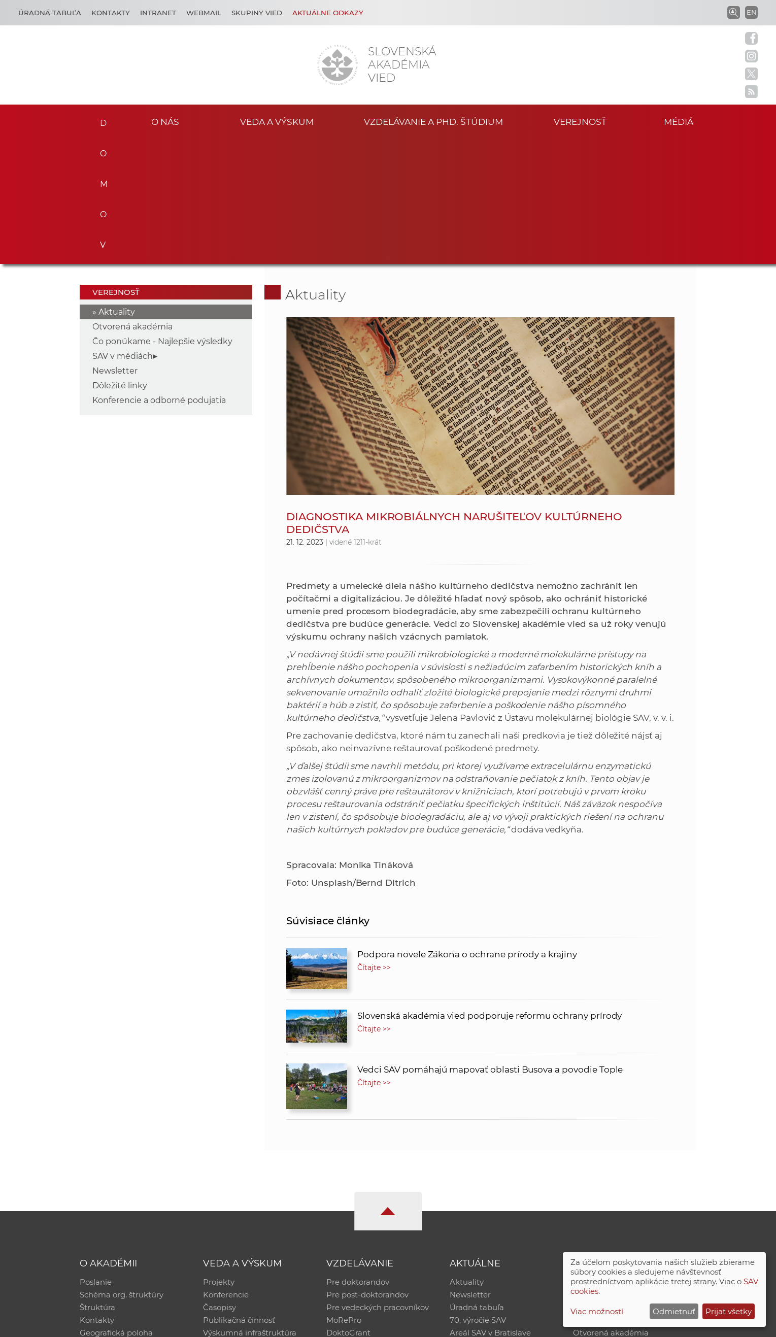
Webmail (203, 13)
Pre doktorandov (357, 1156)
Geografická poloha (116, 1209)
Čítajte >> (374, 841)
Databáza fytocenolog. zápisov (630, 1183)
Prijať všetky (728, 1311)
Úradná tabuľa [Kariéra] (49, 13)
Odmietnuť (674, 1311)
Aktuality (116, 186)
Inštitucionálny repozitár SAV (627, 1156)
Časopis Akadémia (608, 1196)
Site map (538, 1324)
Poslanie (96, 1156)
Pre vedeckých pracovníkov (377, 1183)
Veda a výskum (277, 121)
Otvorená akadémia (132, 201)
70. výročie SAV (478, 1196)
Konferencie (226, 1170)
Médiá (681, 121)
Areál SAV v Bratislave (490, 1209)
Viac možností (596, 1311)
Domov (100, 120)
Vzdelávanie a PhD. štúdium (433, 121)
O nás (165, 121)
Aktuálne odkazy (327, 13)
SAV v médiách (122, 230)
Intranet (158, 13)
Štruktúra (97, 1183)
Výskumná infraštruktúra (249, 1209)
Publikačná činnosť (239, 1196)
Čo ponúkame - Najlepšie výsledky (162, 215)
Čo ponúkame (476, 1222)
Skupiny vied (256, 13)
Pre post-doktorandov (367, 1170)
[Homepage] (337, 65)
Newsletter (115, 245)
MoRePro (343, 1196)
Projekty (218, 1156)
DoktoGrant (348, 1209)
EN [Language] (752, 12)
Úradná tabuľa (477, 1183)
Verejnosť (580, 121)
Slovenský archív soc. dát (619, 1170)
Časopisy (219, 1183)
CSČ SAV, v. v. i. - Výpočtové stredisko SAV (231, 1324)
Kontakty (110, 13)
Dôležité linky (119, 259)
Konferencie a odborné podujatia (159, 274)
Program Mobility (359, 1222)
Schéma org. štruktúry (121, 1170)
